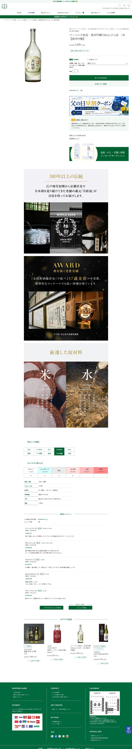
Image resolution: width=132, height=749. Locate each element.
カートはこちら (128, 730)
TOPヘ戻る (122, 741)
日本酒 (14, 20)
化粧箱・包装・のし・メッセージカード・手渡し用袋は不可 (77, 65)
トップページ (6, 20)
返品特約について (74, 138)
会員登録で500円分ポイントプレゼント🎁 (66, 16)
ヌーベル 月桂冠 (22, 20)
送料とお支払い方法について (80, 51)
